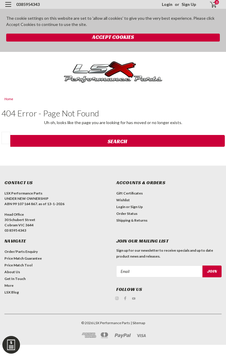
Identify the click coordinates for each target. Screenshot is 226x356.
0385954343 (28, 4)
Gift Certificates (129, 193)
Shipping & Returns (131, 220)
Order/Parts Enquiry (21, 251)
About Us (12, 272)
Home (8, 99)
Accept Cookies (113, 37)
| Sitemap (138, 322)
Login (167, 4)
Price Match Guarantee (23, 258)
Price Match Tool (18, 265)
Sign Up (189, 4)
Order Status (126, 213)
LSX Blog (11, 292)
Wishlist (123, 200)
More (9, 285)
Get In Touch (15, 278)
